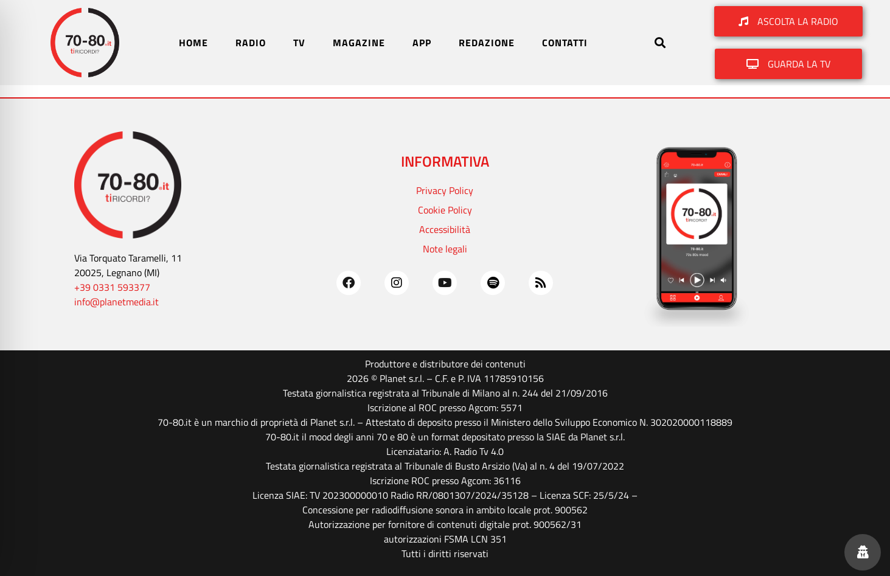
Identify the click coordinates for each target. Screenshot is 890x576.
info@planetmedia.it (116, 301)
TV (299, 42)
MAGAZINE (359, 42)
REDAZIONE (487, 42)
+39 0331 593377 (112, 287)
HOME (193, 42)
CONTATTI (565, 42)
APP (421, 42)
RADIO (250, 42)
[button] (660, 43)
